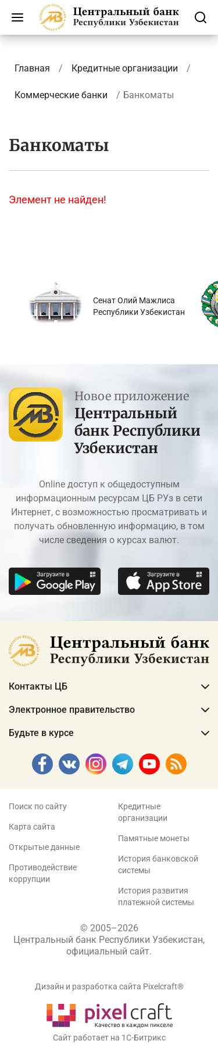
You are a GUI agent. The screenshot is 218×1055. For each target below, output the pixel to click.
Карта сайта (32, 826)
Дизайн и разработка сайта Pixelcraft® (109, 986)
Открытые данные (44, 847)
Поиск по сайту (38, 806)
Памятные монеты (154, 838)
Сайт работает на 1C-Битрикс (109, 1037)
